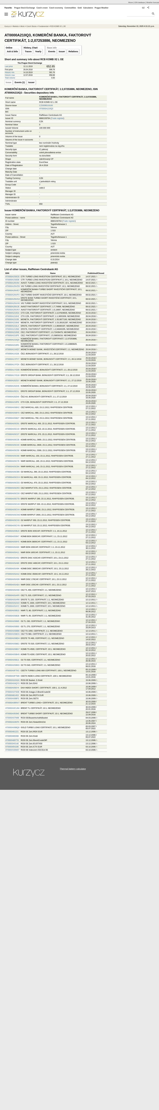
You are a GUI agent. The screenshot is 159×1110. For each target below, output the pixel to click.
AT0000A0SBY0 (12, 413)
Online (9, 47)
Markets (16, 26)
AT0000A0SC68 (12, 456)
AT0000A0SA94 (12, 568)
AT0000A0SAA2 (12, 574)
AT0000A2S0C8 (12, 276)
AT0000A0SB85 (12, 621)
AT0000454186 (12, 747)
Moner (130, 2)
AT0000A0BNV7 (12, 703)
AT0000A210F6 (12, 402)
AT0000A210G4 (12, 313)
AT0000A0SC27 (12, 434)
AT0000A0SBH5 (12, 654)
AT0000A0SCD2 (12, 483)
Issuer (62, 51)
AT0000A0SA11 (12, 552)
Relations (73, 51)
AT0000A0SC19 (12, 429)
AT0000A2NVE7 (12, 290)
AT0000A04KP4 (12, 722)
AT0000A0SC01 (12, 423)
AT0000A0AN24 (12, 680)
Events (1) (20, 82)
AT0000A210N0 (12, 332)
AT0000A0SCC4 (12, 477)
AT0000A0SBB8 (12, 631)
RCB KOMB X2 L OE (58, 26)
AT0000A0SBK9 (12, 665)
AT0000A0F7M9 (12, 676)
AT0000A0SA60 (12, 563)
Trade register (57, 118)
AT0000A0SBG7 (12, 649)
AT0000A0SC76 (12, 461)
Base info (52, 47)
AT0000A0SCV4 (12, 509)
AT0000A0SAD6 (12, 579)
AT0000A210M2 (12, 329)
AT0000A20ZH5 (12, 386)
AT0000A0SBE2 (12, 644)
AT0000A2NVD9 (12, 286)
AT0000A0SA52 (12, 558)
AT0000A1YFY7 (12, 359)
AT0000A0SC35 (12, 440)
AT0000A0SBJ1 (12, 660)
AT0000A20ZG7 (12, 380)
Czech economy (56, 8)
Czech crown (42, 8)
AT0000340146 (12, 743)
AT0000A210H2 (12, 316)
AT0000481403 (12, 695)
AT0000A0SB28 (12, 616)
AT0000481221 (12, 731)
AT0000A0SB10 (12, 610)
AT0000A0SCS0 (12, 493)
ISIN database (139, 2)
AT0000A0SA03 (12, 547)
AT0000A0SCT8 (12, 499)
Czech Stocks (31, 26)
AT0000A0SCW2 (12, 515)
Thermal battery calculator (73, 768)
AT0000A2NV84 (12, 283)
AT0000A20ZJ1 (12, 391)
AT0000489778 (12, 740)
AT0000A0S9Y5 (12, 542)
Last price (9, 66)
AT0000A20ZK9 (12, 397)
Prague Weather (101, 8)
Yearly (38, 51)
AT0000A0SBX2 (12, 407)
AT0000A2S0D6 (12, 280)
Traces (28, 51)
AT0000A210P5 (12, 335)
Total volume (10, 78)
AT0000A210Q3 (46, 108)
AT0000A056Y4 (12, 688)
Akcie (22, 26)
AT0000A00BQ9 (12, 727)
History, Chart (31, 47)
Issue (8, 82)
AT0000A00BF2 (12, 698)
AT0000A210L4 (12, 326)
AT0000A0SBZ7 (12, 418)
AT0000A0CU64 (12, 708)
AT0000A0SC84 (12, 466)
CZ (143, 8)
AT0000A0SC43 (12, 445)
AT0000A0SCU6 (12, 504)
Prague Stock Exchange (24, 8)
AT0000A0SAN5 (12, 590)
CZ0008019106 (46, 105)
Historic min (9, 72)
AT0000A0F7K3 (12, 670)
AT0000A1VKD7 (12, 349)
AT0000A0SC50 (12, 450)
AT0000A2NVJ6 (12, 306)
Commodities (70, 8)
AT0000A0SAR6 (12, 599)
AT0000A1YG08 (12, 370)
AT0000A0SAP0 (12, 595)
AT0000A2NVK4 (12, 310)
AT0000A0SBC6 (12, 634)
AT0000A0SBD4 (12, 638)
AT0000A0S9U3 (12, 531)
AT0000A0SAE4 (12, 585)
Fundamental (43, 26)
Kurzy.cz (8, 26)
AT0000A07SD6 (12, 692)
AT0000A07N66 (12, 718)
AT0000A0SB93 (12, 626)
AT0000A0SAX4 (12, 603)
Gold (80, 8)
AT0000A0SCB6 (12, 472)
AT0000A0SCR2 (12, 488)
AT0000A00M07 (12, 750)
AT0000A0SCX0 (12, 520)
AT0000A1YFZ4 (12, 364)
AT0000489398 (12, 736)
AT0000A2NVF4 (12, 295)
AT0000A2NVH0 (12, 303)
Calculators (88, 8)
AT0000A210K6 (12, 322)
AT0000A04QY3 (12, 683)
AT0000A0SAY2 (12, 606)
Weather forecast (152, 2)
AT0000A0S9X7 (12, 536)
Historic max (10, 75)
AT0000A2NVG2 (12, 299)
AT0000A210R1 (12, 345)
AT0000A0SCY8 (12, 525)
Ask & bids (12, 51)
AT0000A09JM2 (12, 713)
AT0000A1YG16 (12, 375)
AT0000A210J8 (12, 319)
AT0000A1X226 (12, 353)
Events (51, 51)
